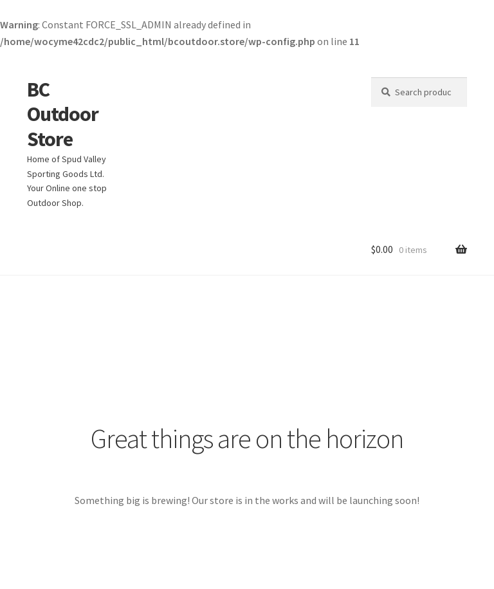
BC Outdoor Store (62, 115)
